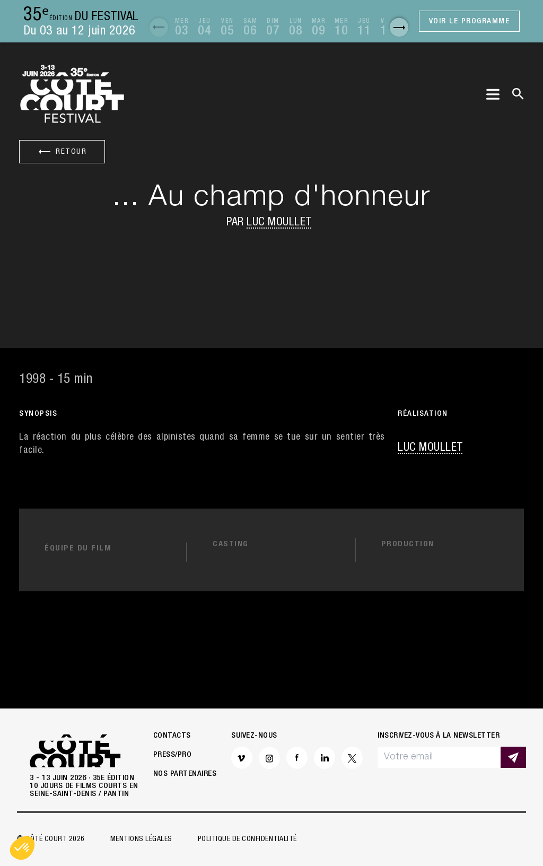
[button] (159, 27)
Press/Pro (172, 755)
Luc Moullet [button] (279, 223)
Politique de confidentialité (247, 839)
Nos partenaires (185, 774)
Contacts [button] (172, 736)
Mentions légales (141, 839)
